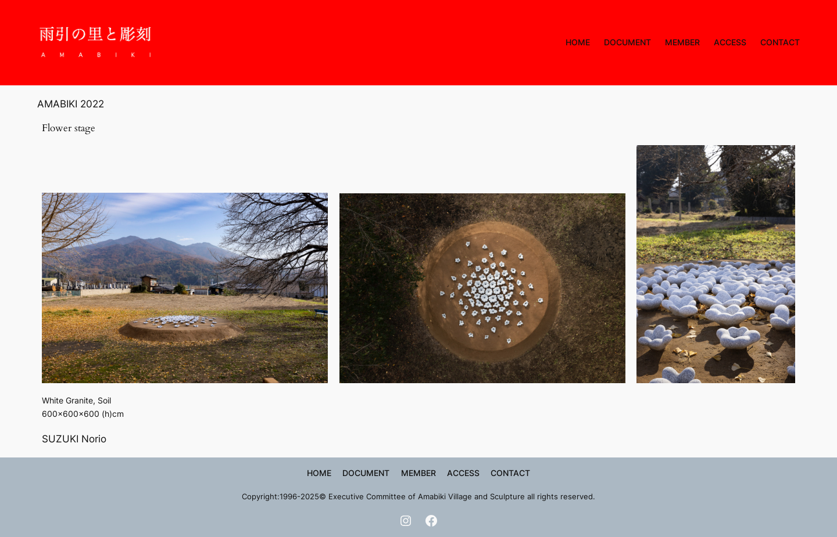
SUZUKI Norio (74, 439)
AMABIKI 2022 (70, 104)
